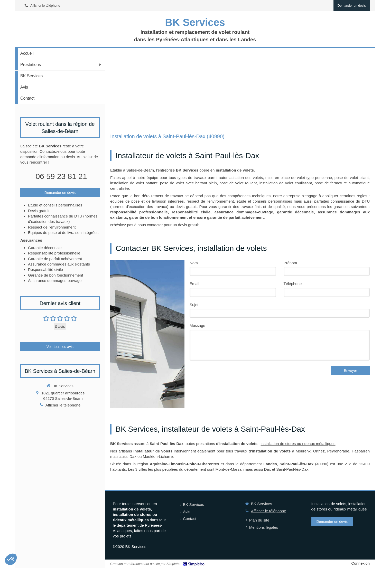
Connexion (360, 563)
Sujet (194, 304)
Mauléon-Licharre (158, 456)
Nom (194, 263)
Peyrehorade (338, 451)
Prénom (290, 263)
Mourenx (303, 451)
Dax (132, 456)
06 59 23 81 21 (61, 176)
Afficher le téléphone (45, 5)
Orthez (319, 451)
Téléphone (293, 283)
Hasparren (361, 451)
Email (194, 283)
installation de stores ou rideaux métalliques (298, 443)
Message (197, 325)
